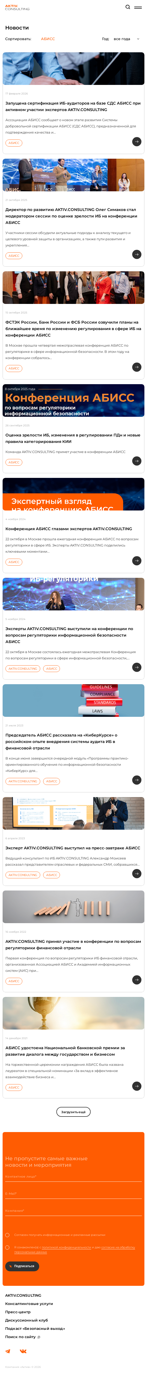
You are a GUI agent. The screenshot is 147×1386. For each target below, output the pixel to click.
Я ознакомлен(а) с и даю (70, 1249)
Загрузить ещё (73, 1112)
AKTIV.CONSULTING (23, 668)
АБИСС (14, 143)
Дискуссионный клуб (26, 1320)
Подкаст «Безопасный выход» (35, 1328)
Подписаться (24, 1266)
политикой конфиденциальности (66, 1247)
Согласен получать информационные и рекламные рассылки (55, 1235)
